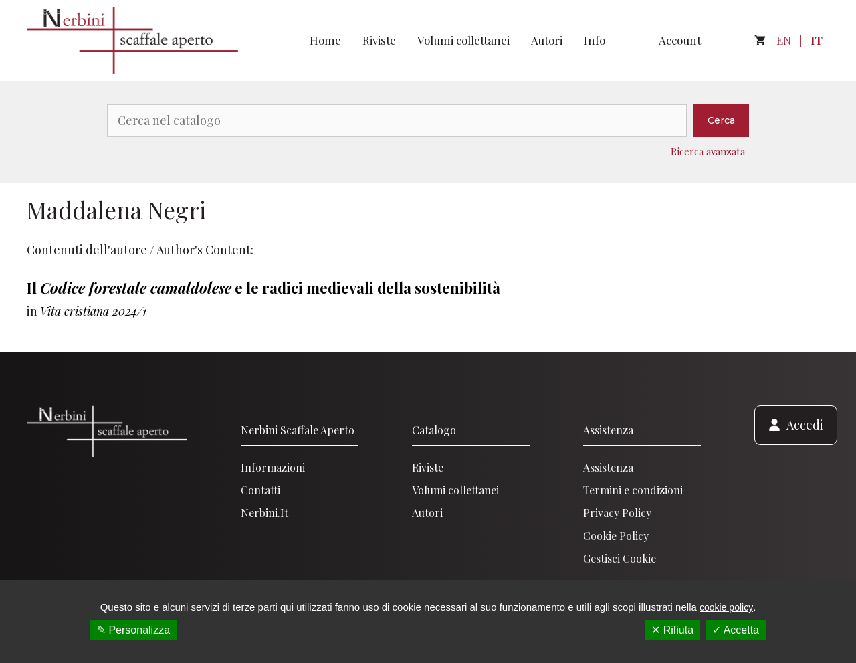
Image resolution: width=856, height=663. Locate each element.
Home (325, 40)
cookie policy (726, 607)
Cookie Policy (616, 536)
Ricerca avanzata (708, 151)
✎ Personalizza (133, 630)
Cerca (721, 120)
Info (594, 40)
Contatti (260, 490)
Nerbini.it (264, 513)
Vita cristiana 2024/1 (93, 311)
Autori (546, 40)
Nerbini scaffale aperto (297, 430)
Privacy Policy (617, 513)
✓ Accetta (735, 630)
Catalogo (434, 430)
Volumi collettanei (463, 40)
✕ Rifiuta (672, 630)
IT (817, 40)
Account (680, 40)
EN (783, 40)
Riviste (379, 40)
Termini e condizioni (633, 490)
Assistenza (608, 430)
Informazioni (273, 467)
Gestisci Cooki (617, 558)
